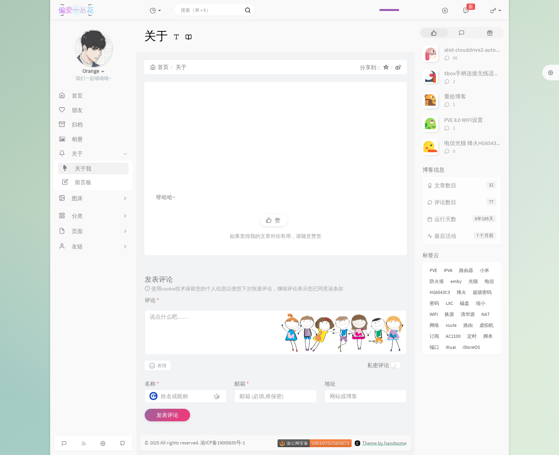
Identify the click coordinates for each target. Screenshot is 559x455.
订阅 (434, 336)
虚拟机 (486, 325)
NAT (485, 314)
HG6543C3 (440, 292)
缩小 (480, 303)
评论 (152, 300)
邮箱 (241, 383)
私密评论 (378, 365)
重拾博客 (455, 96)
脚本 (488, 336)
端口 (434, 347)
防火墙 (437, 281)
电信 (489, 281)
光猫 (473, 281)
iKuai (451, 347)
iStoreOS (471, 347)
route (451, 325)
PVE (433, 270)
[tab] (434, 32)
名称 (152, 383)
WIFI (434, 314)
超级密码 (482, 292)
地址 (330, 383)
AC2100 (453, 336)
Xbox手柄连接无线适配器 (474, 73)
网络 (434, 325)
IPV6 (448, 270)
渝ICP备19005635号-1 (222, 443)
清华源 (468, 314)
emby (456, 281)
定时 (472, 336)
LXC (449, 303)
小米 (484, 270)
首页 (159, 67)
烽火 (461, 292)
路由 (468, 325)
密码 (434, 303)
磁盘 (464, 303)
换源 (449, 314)
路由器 (466, 270)
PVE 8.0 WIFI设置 (463, 119)
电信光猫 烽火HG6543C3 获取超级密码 (490, 143)
